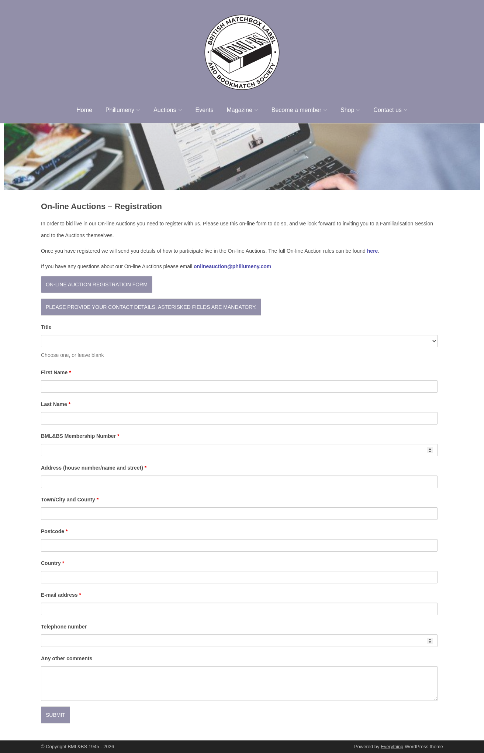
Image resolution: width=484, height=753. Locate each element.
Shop (347, 110)
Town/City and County (69, 499)
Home (84, 110)
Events (205, 110)
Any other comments (66, 658)
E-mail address (61, 595)
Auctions (164, 110)
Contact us (387, 110)
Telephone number (64, 627)
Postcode (54, 531)
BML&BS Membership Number (80, 436)
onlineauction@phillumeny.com (232, 266)
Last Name (55, 404)
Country (52, 563)
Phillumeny (120, 110)
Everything (392, 746)
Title (46, 327)
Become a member (296, 110)
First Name (56, 372)
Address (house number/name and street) (93, 468)
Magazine (239, 110)
